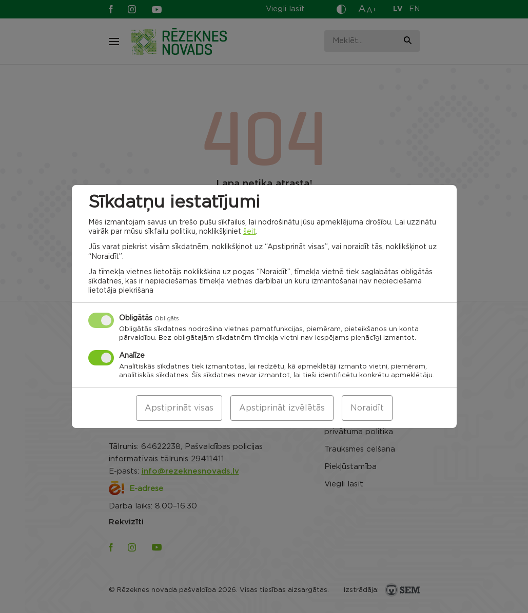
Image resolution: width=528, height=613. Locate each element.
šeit (249, 231)
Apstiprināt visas (179, 408)
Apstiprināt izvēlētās (282, 408)
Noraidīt (367, 408)
